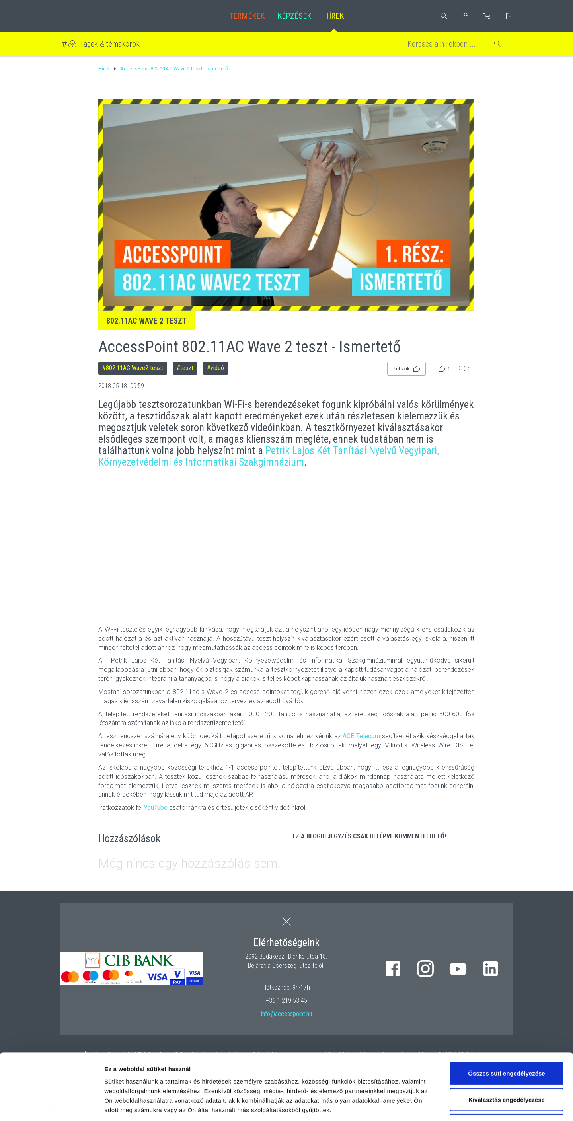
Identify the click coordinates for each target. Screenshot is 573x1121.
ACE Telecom (361, 736)
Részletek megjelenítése (452, 1105)
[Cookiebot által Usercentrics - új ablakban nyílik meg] (51, 1105)
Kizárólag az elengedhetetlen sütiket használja (507, 1064)
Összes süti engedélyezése (506, 1007)
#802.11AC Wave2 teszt (132, 368)
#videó (215, 368)
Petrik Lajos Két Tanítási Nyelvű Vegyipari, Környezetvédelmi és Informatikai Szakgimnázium (268, 456)
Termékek (247, 16)
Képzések (294, 16)
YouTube (156, 807)
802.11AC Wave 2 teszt (146, 321)
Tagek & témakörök (110, 44)
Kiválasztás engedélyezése (506, 1033)
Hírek (334, 16)
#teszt (185, 368)
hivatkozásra (243, 1062)
